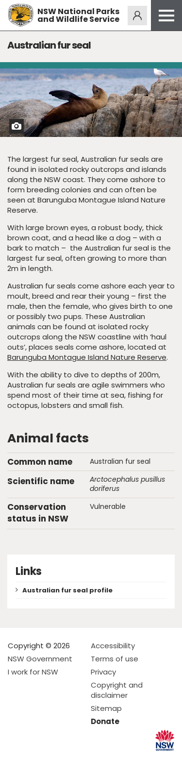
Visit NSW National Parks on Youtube (58, 760)
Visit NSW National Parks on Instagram (38, 760)
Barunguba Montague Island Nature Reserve (86, 357)
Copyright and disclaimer (117, 690)
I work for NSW (33, 672)
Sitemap (106, 708)
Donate (105, 721)
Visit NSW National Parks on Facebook (17, 760)
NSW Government (40, 659)
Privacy (103, 672)
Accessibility (113, 645)
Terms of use (114, 659)
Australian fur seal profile (67, 590)
